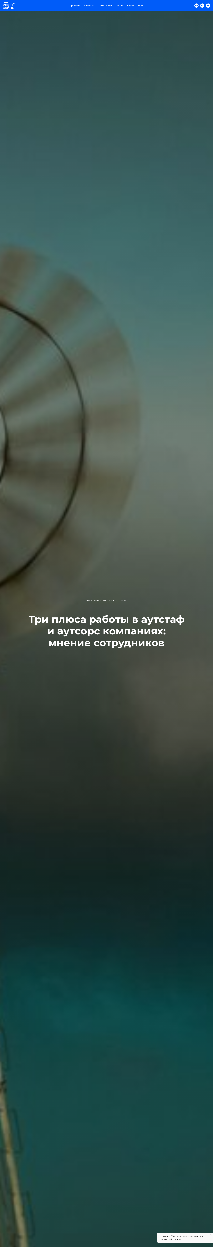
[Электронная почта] (202, 5)
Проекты (74, 5)
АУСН (119, 5)
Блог (141, 5)
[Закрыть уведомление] (211, 1234)
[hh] (196, 5)
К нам (130, 5)
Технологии (105, 5)
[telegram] (208, 5)
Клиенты (89, 5)
